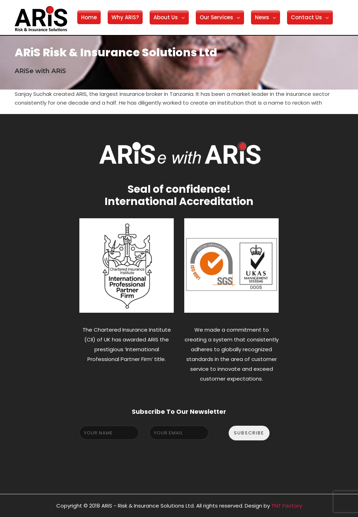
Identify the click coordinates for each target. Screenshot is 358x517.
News (262, 17)
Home (89, 17)
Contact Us (306, 17)
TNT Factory (286, 505)
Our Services (216, 17)
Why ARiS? (125, 17)
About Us (165, 17)
